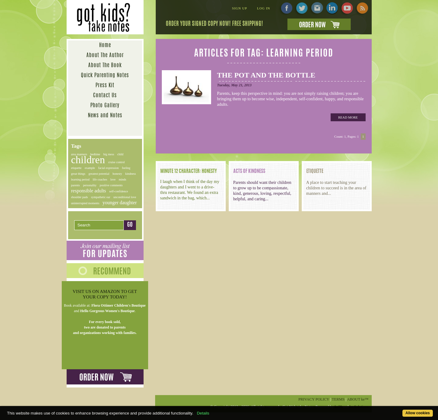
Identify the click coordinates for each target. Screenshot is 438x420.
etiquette (76, 168)
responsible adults (88, 190)
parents (75, 185)
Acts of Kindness (249, 171)
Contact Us (105, 95)
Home (105, 45)
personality (89, 185)
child (120, 154)
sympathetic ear (100, 197)
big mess (108, 154)
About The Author (105, 55)
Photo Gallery (105, 105)
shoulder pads (79, 197)
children (88, 159)
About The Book (105, 65)
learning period (80, 179)
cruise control (116, 162)
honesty (117, 173)
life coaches (100, 179)
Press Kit (105, 85)
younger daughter (120, 202)
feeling (126, 168)
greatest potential (99, 173)
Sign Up (239, 8)
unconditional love (124, 197)
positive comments (111, 185)
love (113, 179)
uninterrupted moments (85, 203)
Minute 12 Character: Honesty (188, 171)
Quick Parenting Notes (105, 75)
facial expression (108, 168)
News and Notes (105, 115)
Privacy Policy (313, 399)
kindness (130, 173)
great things (78, 173)
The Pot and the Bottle (266, 75)
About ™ (358, 399)
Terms (338, 399)
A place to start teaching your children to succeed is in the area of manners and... (336, 188)
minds (122, 179)
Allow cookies (417, 413)
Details (203, 413)
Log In (263, 8)
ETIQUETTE (314, 171)
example (90, 168)
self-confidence (118, 191)
